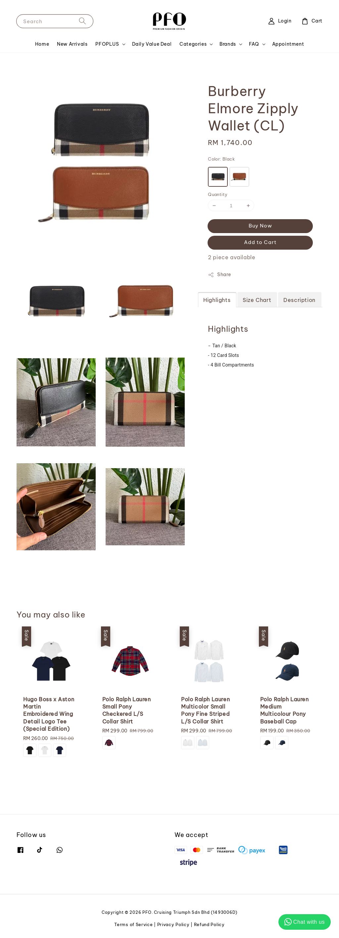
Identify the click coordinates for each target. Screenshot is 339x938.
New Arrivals (72, 44)
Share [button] (219, 275)
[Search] (82, 21)
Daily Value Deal (152, 44)
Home (42, 44)
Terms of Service (133, 924)
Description (299, 300)
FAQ (254, 44)
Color (221, 159)
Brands (227, 44)
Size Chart (257, 300)
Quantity (217, 194)
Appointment (288, 44)
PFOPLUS (107, 44)
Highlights (216, 300)
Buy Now (260, 225)
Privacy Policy (173, 924)
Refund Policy (209, 924)
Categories (193, 44)
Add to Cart (260, 242)
